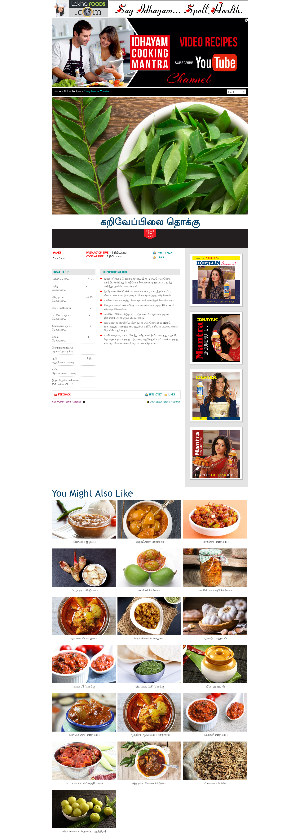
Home (58, 91)
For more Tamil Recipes (68, 402)
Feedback (62, 394)
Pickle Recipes (73, 91)
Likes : (170, 394)
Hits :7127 (153, 394)
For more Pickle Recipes (163, 402)
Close (246, 20)
